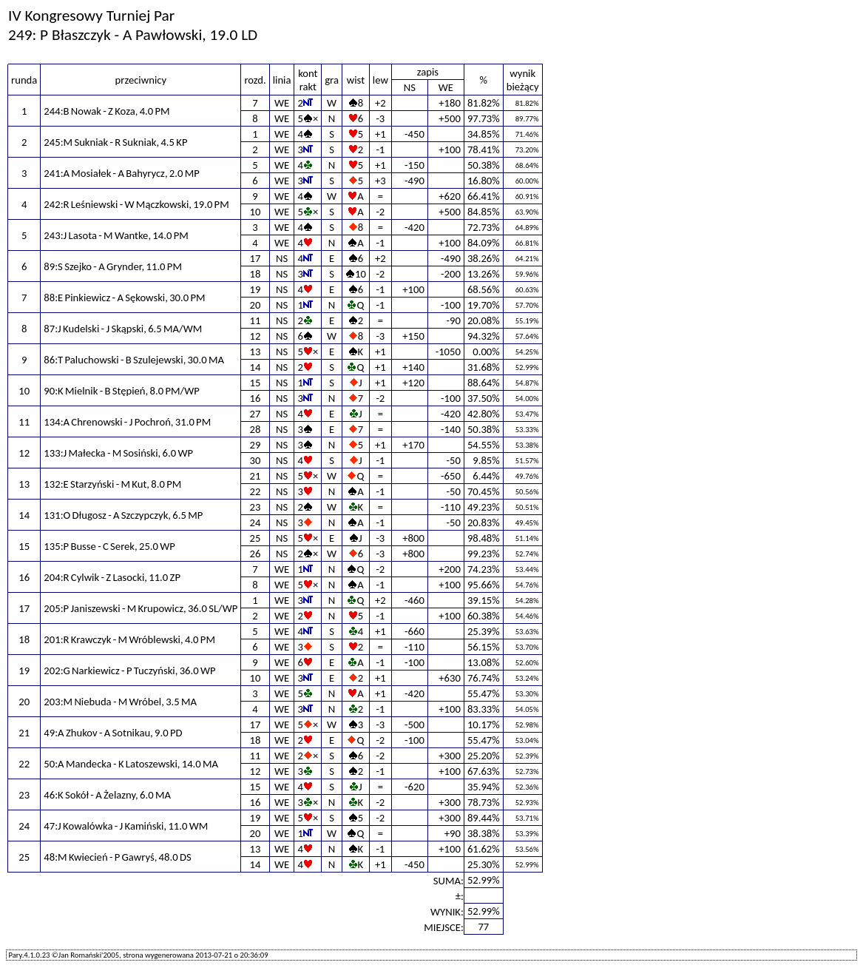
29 (255, 444)
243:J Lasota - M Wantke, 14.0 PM (116, 235)
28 (255, 429)
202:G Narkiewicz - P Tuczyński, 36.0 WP (129, 670)
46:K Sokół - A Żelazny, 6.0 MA (107, 794)
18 (255, 273)
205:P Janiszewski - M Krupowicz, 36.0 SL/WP (140, 608)
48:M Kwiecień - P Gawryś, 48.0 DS (117, 857)
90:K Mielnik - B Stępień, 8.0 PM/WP (121, 390)
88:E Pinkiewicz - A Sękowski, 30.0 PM (124, 297)
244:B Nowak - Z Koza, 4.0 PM (106, 111)
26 (255, 553)
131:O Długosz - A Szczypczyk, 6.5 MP (123, 515)
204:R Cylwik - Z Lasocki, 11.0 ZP (112, 577)
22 (255, 491)
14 (255, 367)
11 (255, 320)
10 (255, 211)
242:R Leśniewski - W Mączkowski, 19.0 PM (136, 204)
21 (255, 476)
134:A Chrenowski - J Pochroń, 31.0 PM (127, 421)
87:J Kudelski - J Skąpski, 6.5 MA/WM (123, 328)
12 (255, 336)
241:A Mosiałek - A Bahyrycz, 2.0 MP (121, 173)
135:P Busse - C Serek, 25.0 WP (109, 546)
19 (255, 289)
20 (255, 305)
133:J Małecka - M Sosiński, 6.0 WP (118, 453)
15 (255, 382)
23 (255, 507)
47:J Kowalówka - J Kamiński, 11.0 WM (126, 826)
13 (255, 351)
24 (255, 522)
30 (255, 460)
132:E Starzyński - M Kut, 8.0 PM (112, 484)
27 (255, 413)
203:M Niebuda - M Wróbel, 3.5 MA (120, 701)
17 (255, 258)
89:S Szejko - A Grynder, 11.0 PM (113, 266)
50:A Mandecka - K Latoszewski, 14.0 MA (131, 763)
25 (255, 538)
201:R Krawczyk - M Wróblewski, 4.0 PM (129, 639)
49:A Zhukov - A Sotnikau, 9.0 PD (113, 732)
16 (255, 398)
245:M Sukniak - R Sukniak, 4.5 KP (115, 142)
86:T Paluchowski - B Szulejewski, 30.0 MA (134, 359)
